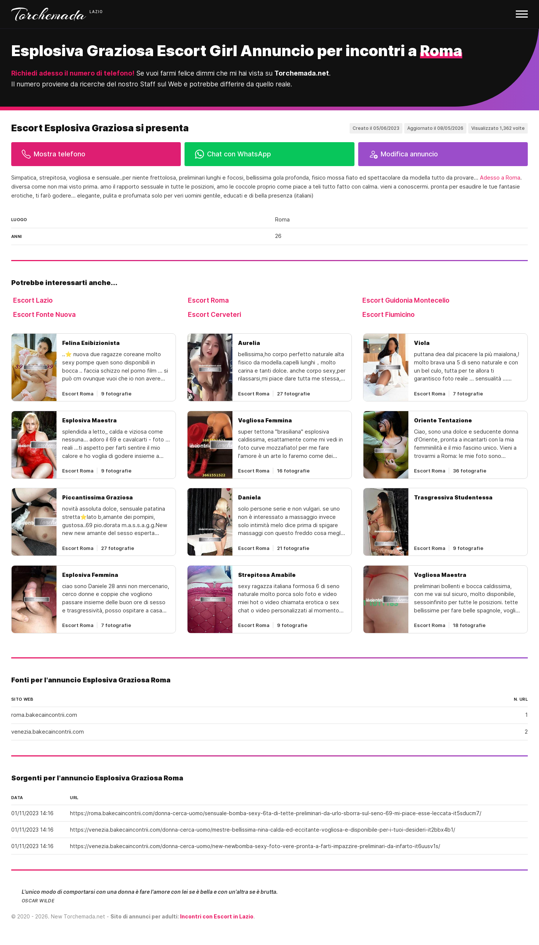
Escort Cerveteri (214, 314)
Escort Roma (208, 300)
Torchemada (48, 14)
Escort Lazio (33, 300)
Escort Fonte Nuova (44, 314)
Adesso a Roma (500, 177)
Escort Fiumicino (388, 314)
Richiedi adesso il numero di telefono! (72, 73)
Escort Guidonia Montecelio (406, 300)
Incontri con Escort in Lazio (216, 916)
